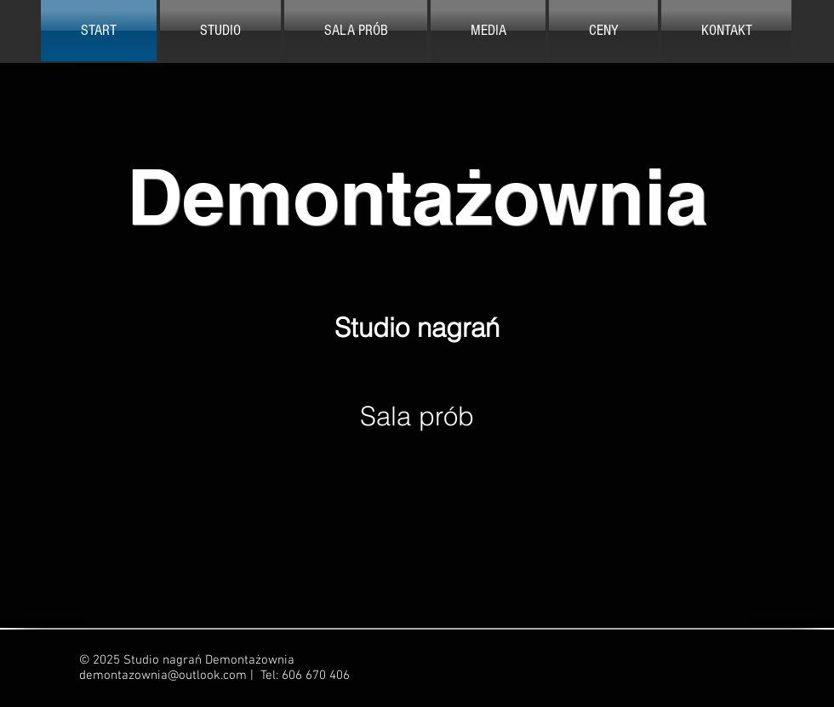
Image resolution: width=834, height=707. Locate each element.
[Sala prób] (416, 416)
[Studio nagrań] (416, 328)
